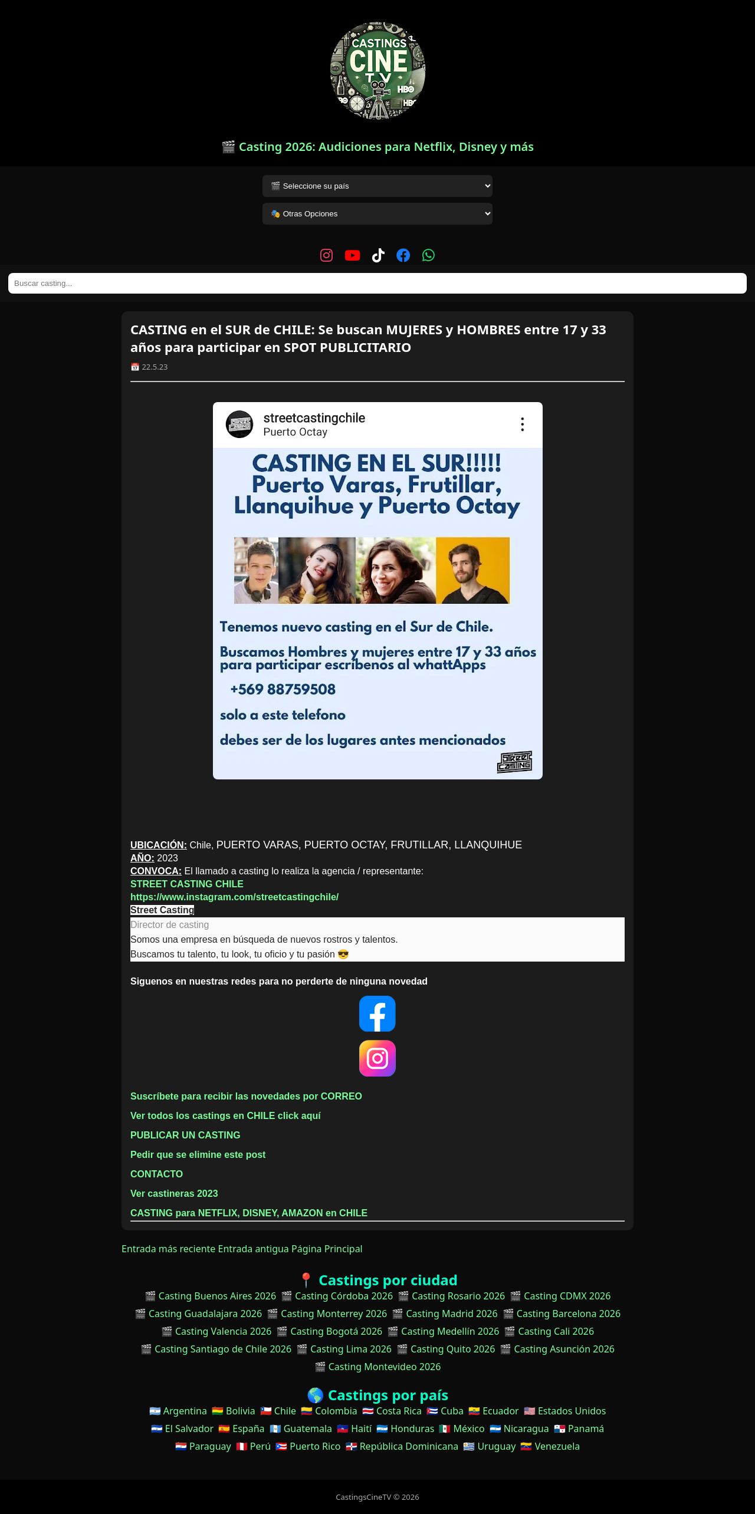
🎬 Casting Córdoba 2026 (337, 1295)
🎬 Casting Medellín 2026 (443, 1331)
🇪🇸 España (241, 1428)
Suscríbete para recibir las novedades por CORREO (246, 1096)
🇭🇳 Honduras (405, 1428)
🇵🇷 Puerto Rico (307, 1446)
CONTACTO (156, 1174)
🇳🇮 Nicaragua (519, 1428)
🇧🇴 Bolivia (233, 1410)
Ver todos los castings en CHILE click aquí (225, 1116)
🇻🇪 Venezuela (550, 1446)
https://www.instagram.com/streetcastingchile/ (234, 897)
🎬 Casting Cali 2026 (549, 1331)
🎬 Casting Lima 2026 (344, 1348)
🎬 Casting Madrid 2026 (444, 1313)
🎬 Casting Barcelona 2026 (562, 1313)
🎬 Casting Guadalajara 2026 (198, 1313)
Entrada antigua (253, 1248)
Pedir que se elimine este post (197, 1155)
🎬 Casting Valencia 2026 (216, 1331)
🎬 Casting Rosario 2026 (451, 1295)
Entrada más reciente (168, 1248)
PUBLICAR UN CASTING (185, 1135)
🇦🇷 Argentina (178, 1410)
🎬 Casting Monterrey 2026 (327, 1313)
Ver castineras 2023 (174, 1194)
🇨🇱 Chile (278, 1410)
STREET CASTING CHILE (187, 884)
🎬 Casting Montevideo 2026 (377, 1366)
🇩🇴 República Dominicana (402, 1446)
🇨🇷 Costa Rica (392, 1410)
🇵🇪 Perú (253, 1446)
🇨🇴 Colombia (329, 1410)
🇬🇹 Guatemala (301, 1428)
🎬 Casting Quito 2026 (445, 1348)
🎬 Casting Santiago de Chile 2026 (215, 1348)
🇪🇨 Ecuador (493, 1410)
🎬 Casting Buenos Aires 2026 (211, 1295)
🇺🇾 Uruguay (489, 1446)
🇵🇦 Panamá (579, 1428)
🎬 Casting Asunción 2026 (557, 1348)
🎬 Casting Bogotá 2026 (329, 1331)
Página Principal (327, 1248)
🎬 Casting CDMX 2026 (560, 1295)
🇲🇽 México (461, 1428)
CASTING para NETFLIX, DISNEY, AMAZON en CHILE (250, 1213)
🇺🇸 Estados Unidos (565, 1410)
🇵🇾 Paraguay (203, 1446)
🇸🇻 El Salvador (182, 1428)
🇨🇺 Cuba (445, 1410)
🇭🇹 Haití (354, 1428)
